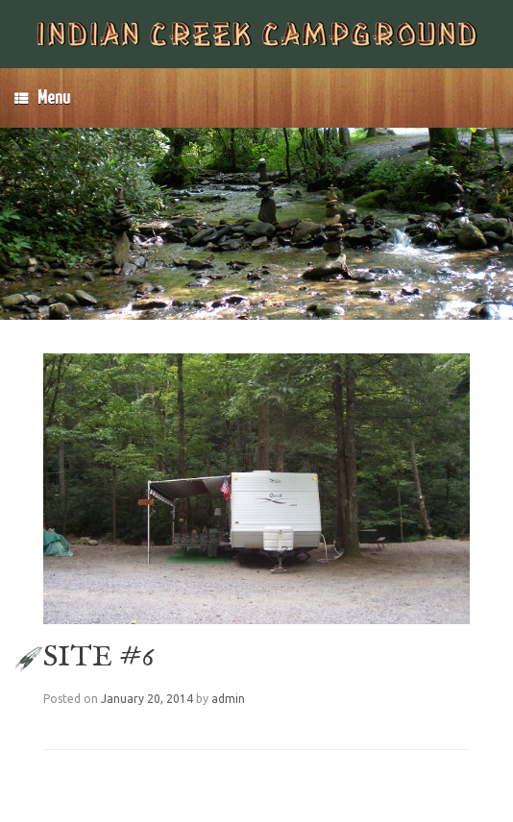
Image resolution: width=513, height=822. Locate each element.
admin (228, 698)
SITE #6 (99, 658)
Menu (42, 98)
